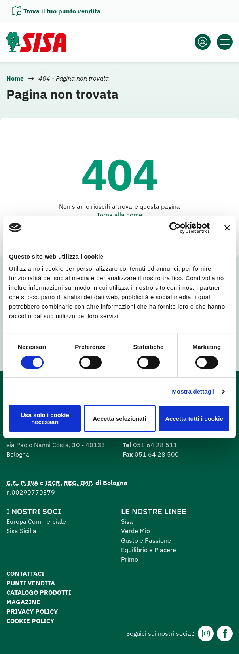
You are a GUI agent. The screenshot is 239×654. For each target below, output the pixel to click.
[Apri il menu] (225, 42)
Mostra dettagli (193, 391)
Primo (129, 559)
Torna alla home (119, 215)
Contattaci (25, 573)
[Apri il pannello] (56, 11)
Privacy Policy (32, 611)
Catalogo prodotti (38, 592)
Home (15, 78)
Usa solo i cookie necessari (45, 418)
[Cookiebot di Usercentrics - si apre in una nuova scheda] (175, 228)
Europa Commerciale (36, 521)
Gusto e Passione (146, 540)
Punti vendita (30, 583)
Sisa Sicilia (21, 531)
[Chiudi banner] (227, 227)
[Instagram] (206, 633)
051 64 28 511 (155, 445)
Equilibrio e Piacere (148, 550)
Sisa (127, 521)
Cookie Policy (30, 621)
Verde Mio (135, 531)
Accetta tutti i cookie (194, 418)
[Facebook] (225, 633)
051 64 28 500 (157, 454)
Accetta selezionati (119, 418)
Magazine (23, 602)
